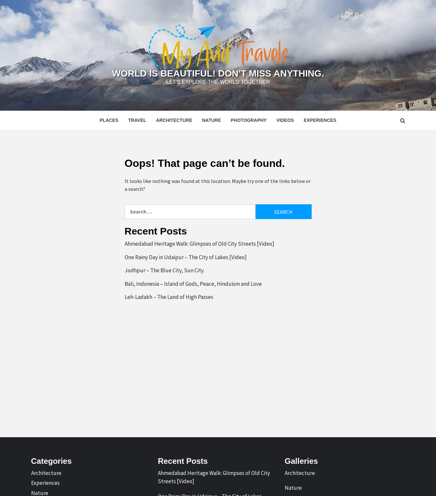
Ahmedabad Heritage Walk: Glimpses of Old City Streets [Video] (199, 243)
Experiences (320, 120)
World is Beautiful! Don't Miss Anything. (218, 73)
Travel (137, 120)
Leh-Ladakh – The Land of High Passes (169, 297)
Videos (285, 120)
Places (109, 120)
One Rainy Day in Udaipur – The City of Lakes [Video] (186, 257)
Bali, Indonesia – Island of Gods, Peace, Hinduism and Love (193, 283)
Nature (211, 120)
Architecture (174, 120)
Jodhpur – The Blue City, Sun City (164, 270)
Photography (248, 120)
